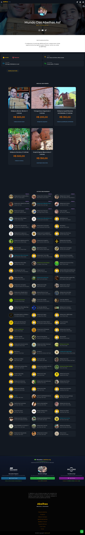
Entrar (42, 529)
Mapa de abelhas (42, 512)
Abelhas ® (47, 533)
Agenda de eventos (42, 519)
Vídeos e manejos (42, 516)
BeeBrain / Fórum (42, 521)
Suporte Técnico (42, 524)
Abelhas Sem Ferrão (12, 70)
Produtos (42, 514)
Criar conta (42, 526)
